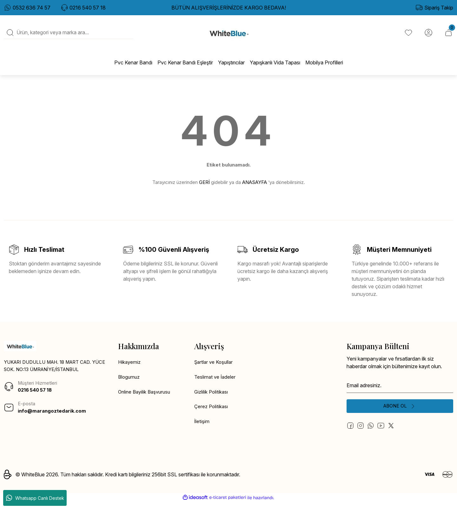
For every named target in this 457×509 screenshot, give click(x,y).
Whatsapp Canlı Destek (35, 497)
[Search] (68, 35)
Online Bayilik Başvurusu (146, 398)
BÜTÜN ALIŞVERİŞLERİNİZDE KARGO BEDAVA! (228, 7)
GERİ (204, 187)
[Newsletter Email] (400, 390)
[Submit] (400, 412)
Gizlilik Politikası (211, 398)
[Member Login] (428, 35)
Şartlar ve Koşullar (214, 368)
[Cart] (448, 35)
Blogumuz (129, 383)
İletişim (201, 429)
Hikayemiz (130, 368)
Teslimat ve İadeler (215, 383)
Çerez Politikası (211, 413)
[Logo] (228, 35)
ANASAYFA (254, 187)
